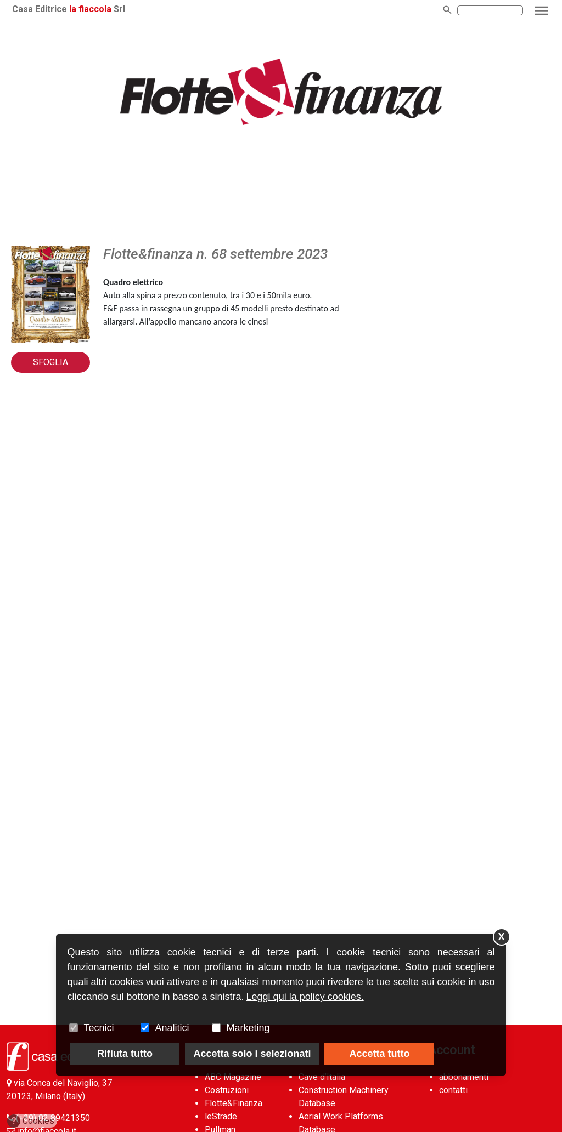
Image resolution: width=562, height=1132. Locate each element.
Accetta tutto (379, 1053)
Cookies (31, 1121)
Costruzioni (227, 1090)
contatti (453, 1090)
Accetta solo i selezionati (252, 1053)
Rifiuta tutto (125, 1053)
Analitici (172, 1027)
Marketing (247, 1027)
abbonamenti (463, 1077)
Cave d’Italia (322, 1077)
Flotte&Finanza (233, 1103)
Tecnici (98, 1027)
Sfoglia (50, 362)
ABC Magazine (233, 1077)
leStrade (221, 1116)
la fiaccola (90, 9)
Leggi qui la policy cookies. (305, 996)
